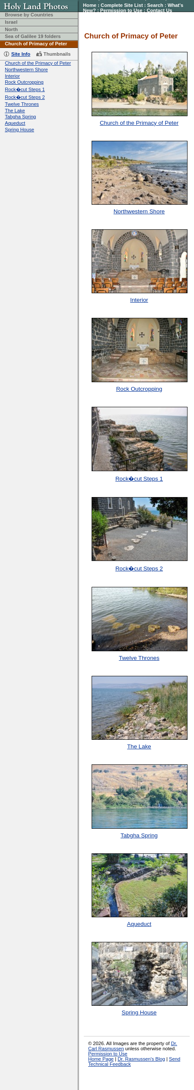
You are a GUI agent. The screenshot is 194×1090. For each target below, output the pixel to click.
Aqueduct (15, 123)
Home (89, 5)
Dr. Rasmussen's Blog (141, 1058)
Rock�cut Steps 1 (25, 89)
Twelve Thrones (22, 104)
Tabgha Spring (20, 116)
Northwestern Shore (26, 69)
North (11, 29)
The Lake (15, 110)
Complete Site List (122, 5)
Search (155, 5)
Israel (11, 22)
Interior (12, 76)
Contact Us (159, 10)
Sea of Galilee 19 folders (32, 36)
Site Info (20, 54)
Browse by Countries (29, 14)
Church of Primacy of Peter (36, 43)
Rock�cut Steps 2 (25, 97)
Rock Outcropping (24, 82)
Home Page (101, 1058)
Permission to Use (121, 10)
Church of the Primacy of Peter (38, 63)
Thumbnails (57, 54)
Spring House (19, 129)
